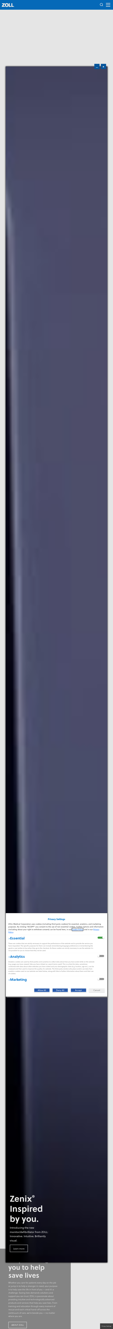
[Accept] (78, 990)
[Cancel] (97, 990)
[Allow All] (42, 990)
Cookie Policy (77, 929)
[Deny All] (60, 990)
